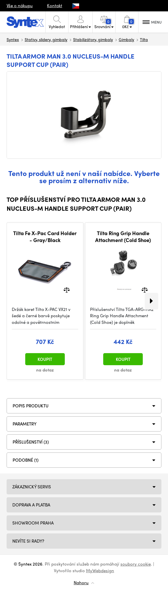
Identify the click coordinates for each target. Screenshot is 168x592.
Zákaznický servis (31, 486)
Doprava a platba (31, 505)
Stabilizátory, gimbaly (93, 39)
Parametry (25, 424)
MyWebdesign (100, 570)
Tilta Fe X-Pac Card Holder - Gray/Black (45, 236)
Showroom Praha (33, 523)
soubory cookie (135, 564)
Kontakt (54, 5)
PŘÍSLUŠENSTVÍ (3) (31, 442)
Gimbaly (126, 39)
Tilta (144, 39)
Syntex (13, 39)
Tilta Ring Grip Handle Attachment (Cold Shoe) (123, 236)
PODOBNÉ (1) (25, 460)
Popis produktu (30, 406)
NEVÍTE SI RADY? (28, 541)
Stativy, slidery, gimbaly (46, 39)
